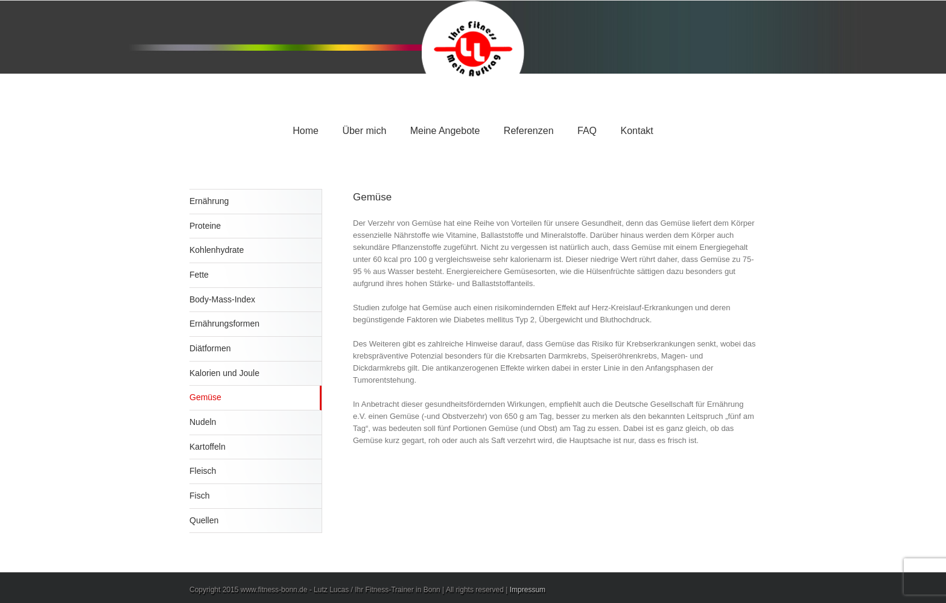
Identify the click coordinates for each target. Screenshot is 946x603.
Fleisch (202, 471)
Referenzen (529, 131)
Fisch (199, 495)
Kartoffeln (207, 446)
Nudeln (202, 422)
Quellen (203, 520)
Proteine (205, 226)
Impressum (527, 589)
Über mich (364, 131)
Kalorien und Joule (224, 373)
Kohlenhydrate (216, 250)
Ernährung (209, 201)
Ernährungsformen (224, 323)
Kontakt (636, 131)
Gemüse (205, 397)
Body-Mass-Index (222, 299)
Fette (199, 274)
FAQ (587, 131)
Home (306, 131)
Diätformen (209, 348)
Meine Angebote (445, 131)
